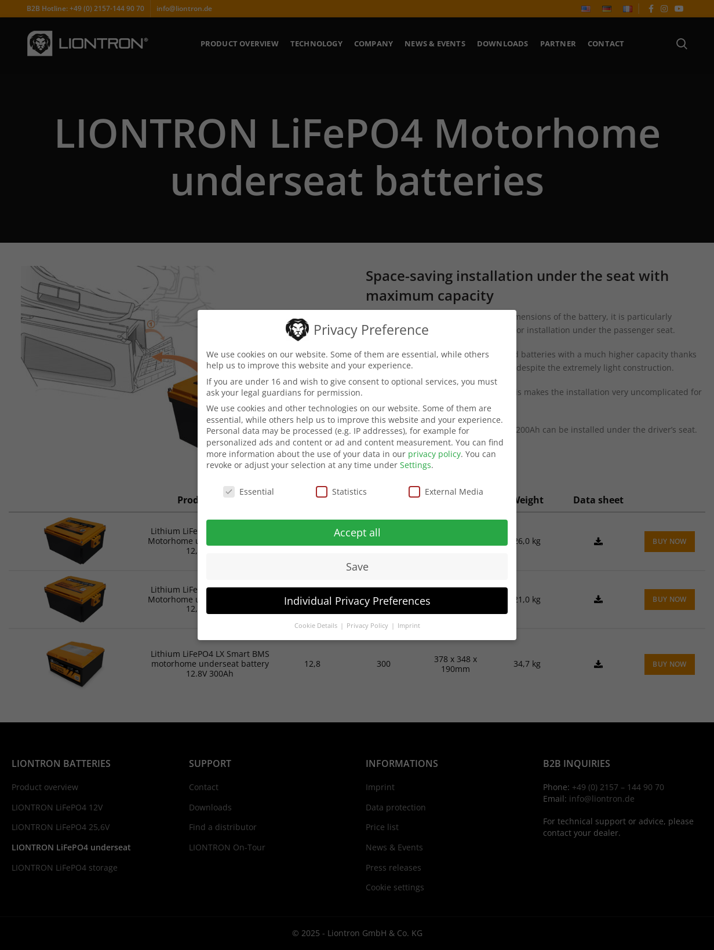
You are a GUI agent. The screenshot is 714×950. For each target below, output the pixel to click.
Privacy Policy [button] (368, 626)
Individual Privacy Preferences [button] (357, 600)
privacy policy (434, 453)
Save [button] (357, 566)
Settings (415, 464)
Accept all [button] (357, 532)
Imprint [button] (409, 626)
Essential (248, 491)
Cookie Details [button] (316, 626)
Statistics (341, 491)
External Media (446, 491)
